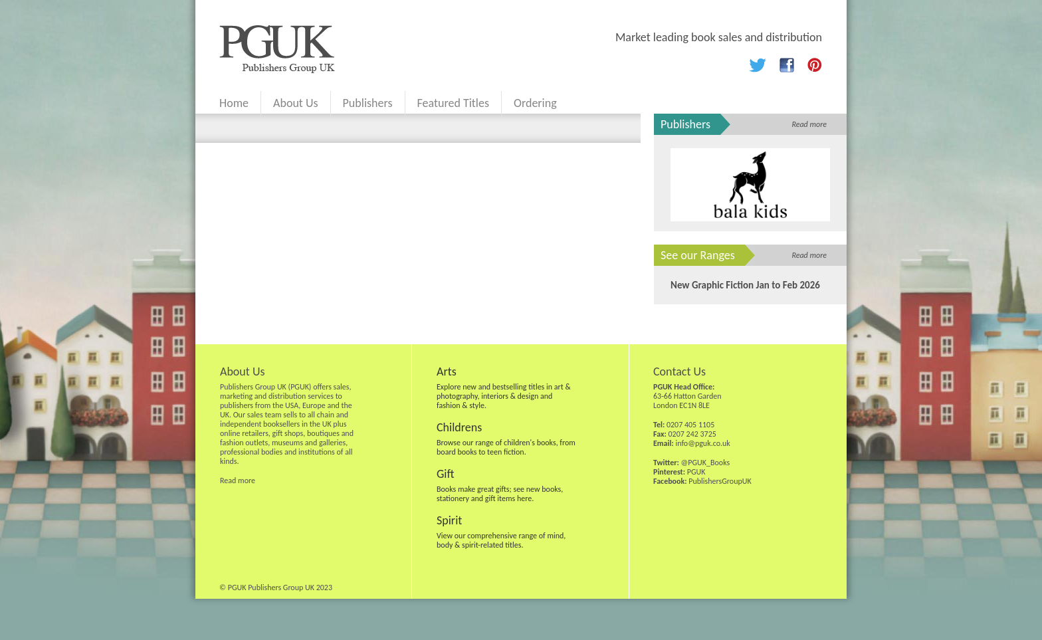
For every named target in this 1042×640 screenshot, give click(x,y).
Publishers (368, 103)
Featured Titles (453, 103)
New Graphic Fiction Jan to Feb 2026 (745, 285)
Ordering (535, 103)
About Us (295, 103)
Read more (809, 124)
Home (234, 103)
